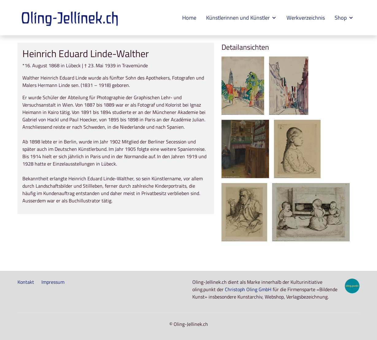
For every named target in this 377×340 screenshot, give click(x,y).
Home (189, 17)
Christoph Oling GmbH (248, 289)
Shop (344, 17)
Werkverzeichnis (306, 17)
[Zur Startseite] (70, 18)
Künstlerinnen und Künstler (241, 17)
